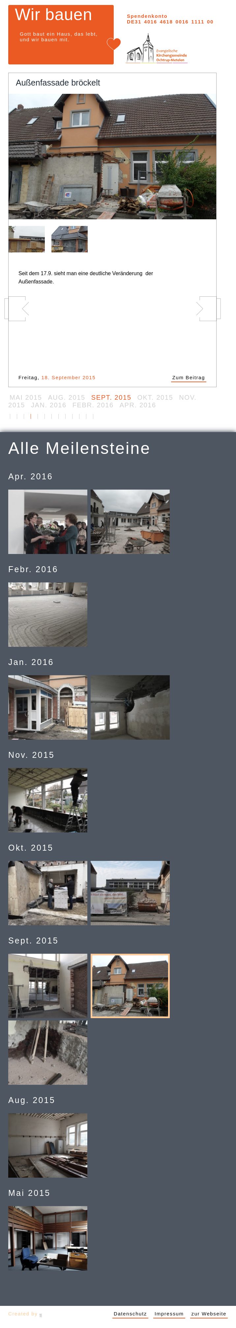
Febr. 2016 (93, 405)
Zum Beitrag (188, 377)
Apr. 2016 (138, 405)
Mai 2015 (26, 397)
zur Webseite (209, 1313)
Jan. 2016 (49, 405)
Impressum (169, 1313)
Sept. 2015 (111, 397)
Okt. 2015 (155, 397)
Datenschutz (130, 1313)
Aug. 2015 (66, 397)
